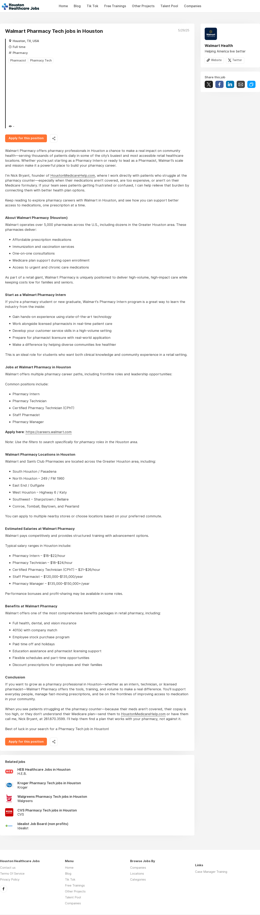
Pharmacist (18, 60)
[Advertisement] (99, 93)
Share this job (54, 139)
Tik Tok (92, 6)
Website (216, 60)
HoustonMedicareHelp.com (72, 176)
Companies (192, 6)
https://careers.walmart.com (49, 432)
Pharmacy (20, 53)
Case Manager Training (211, 872)
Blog (77, 6)
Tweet (209, 84)
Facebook (3, 889)
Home (63, 6)
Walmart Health (219, 45)
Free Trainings (115, 6)
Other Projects (143, 6)
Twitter (237, 60)
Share (219, 84)
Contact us (8, 868)
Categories (138, 880)
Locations (137, 874)
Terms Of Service (12, 874)
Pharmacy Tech (41, 60)
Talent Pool (169, 6)
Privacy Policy (9, 880)
